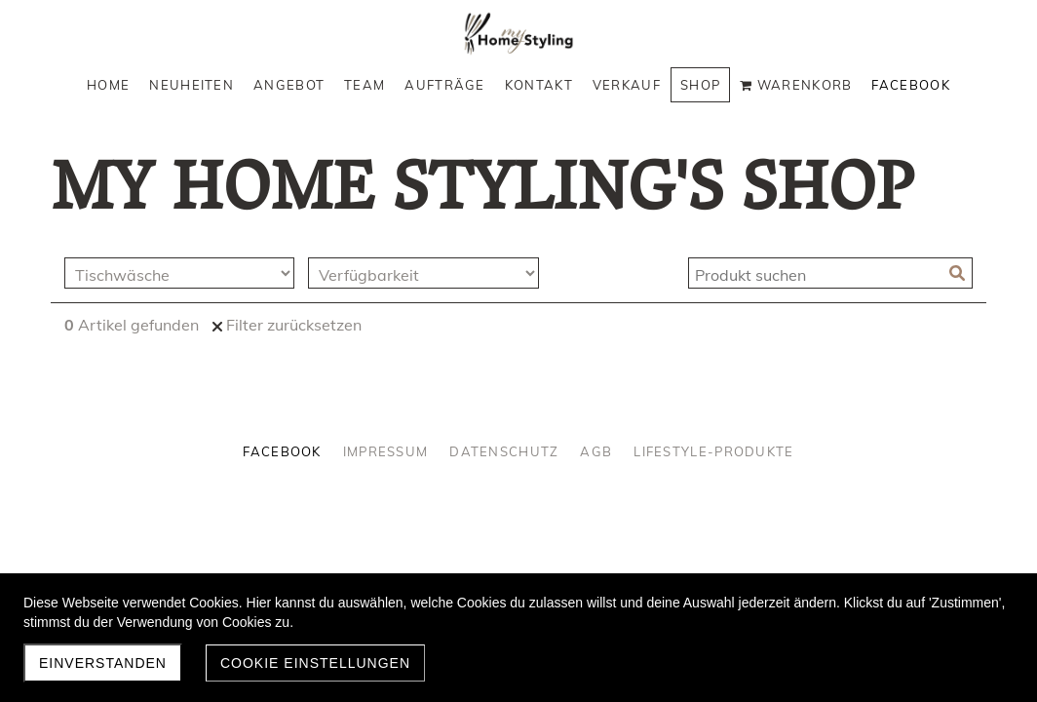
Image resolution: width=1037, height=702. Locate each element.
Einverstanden (103, 663)
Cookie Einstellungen (315, 663)
